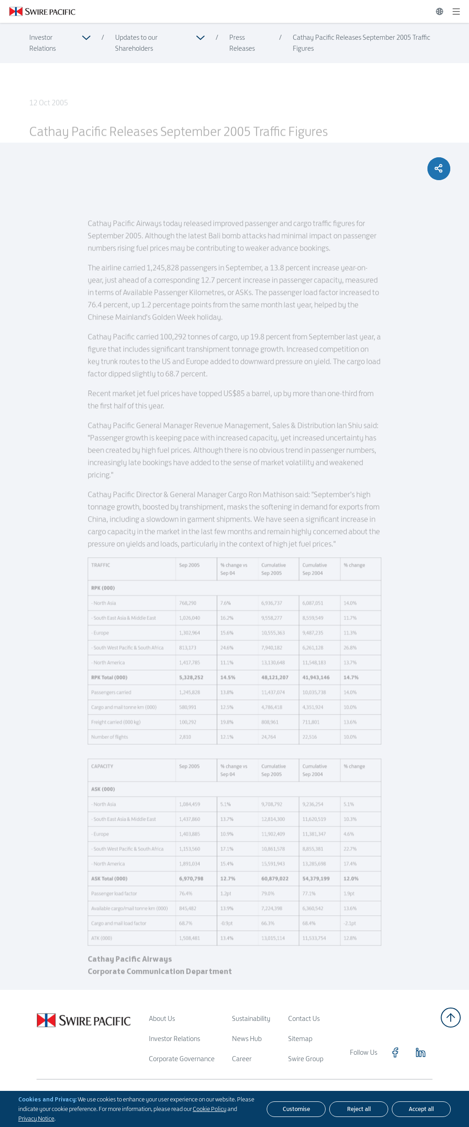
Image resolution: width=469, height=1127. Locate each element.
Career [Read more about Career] (242, 1058)
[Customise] (296, 1109)
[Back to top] (450, 1017)
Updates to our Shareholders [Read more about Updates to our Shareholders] (136, 43)
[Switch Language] (440, 11)
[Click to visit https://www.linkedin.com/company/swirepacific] (420, 1052)
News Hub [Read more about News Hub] (247, 1038)
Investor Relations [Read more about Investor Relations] (42, 43)
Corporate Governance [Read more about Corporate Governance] (182, 1058)
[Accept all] (421, 1109)
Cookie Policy (210, 1108)
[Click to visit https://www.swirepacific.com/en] (37, 11)
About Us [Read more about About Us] (162, 1018)
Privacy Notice (36, 1118)
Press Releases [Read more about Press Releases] (242, 43)
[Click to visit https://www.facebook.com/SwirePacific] (395, 1052)
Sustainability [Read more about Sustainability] (251, 1018)
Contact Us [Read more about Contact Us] (304, 1018)
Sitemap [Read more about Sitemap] (300, 1038)
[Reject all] (358, 1109)
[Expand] (456, 11)
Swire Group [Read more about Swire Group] (305, 1058)
